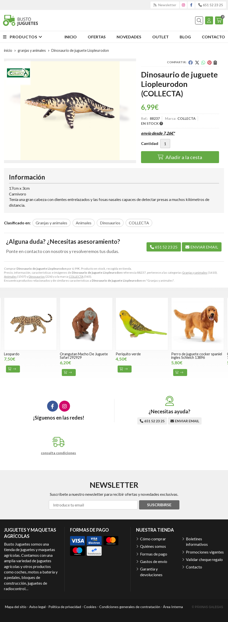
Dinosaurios (37, 276)
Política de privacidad (64, 607)
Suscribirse (159, 504)
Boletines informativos (197, 541)
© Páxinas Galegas (207, 607)
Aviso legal (37, 607)
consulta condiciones (58, 453)
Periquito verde (128, 354)
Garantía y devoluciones (151, 571)
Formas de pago (153, 554)
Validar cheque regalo (204, 559)
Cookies (90, 607)
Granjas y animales (194, 272)
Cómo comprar (153, 538)
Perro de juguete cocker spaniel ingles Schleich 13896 (196, 356)
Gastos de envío (153, 561)
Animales (10, 276)
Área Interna (173, 607)
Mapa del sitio (15, 607)
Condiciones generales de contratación (129, 607)
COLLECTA (76, 276)
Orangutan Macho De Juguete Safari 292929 (84, 356)
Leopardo (11, 354)
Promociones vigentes (205, 552)
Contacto (194, 566)
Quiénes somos (153, 546)
